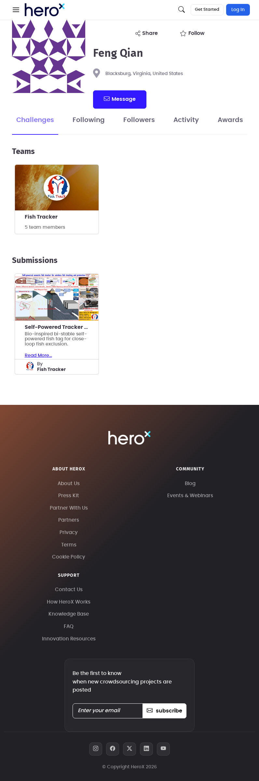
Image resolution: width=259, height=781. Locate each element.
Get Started (207, 10)
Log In (238, 10)
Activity (186, 120)
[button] (15, 9)
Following (89, 120)
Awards (230, 120)
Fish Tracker (41, 217)
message (120, 99)
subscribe (164, 711)
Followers (139, 120)
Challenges (35, 120)
